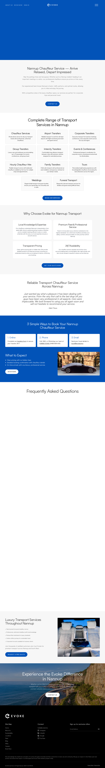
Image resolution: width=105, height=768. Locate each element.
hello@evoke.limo (43, 729)
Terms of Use (97, 766)
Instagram (42, 732)
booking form (21, 342)
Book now (18, 5)
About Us (7, 732)
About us (8, 5)
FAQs (6, 745)
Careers (7, 747)
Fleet (6, 740)
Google (41, 737)
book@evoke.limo (77, 345)
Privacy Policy (91, 766)
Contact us (52, 104)
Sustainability (9, 734)
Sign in (26, 5)
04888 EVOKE (44, 345)
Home (7, 729)
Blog (6, 742)
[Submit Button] (97, 730)
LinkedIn (41, 734)
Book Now (8, 750)
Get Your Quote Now (52, 266)
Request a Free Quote (16, 656)
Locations (8, 737)
